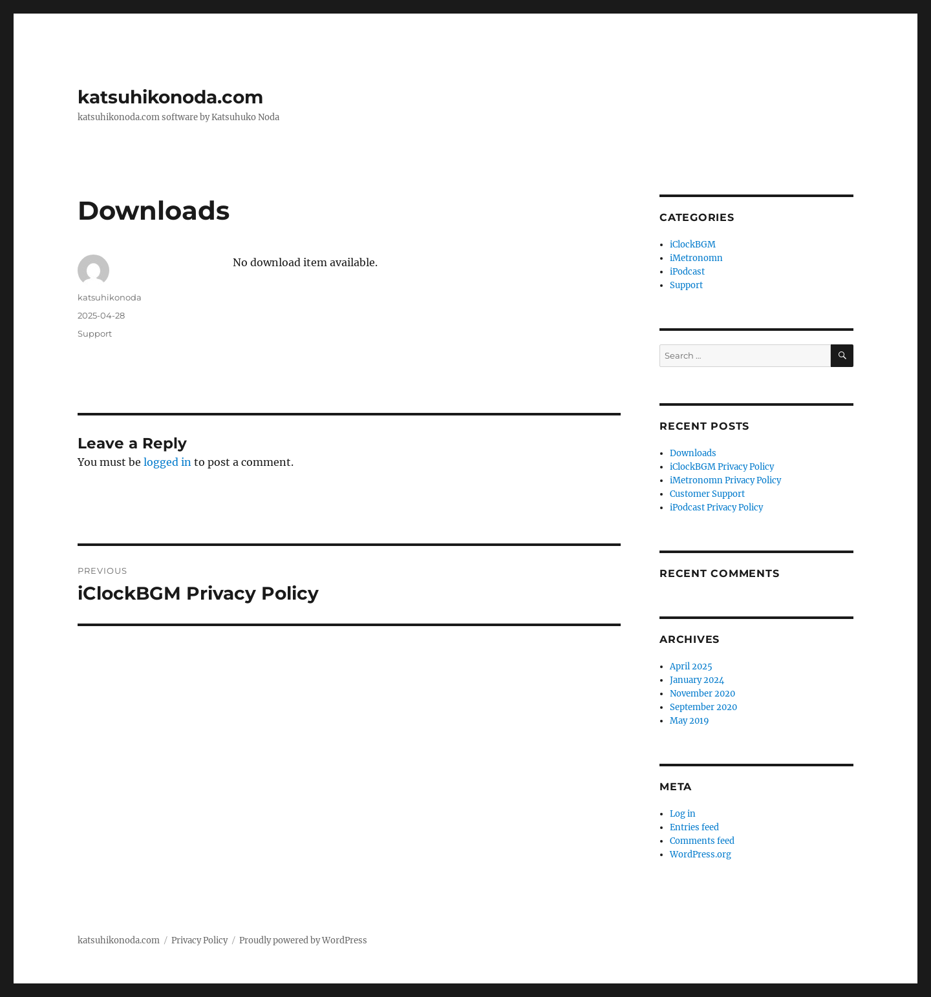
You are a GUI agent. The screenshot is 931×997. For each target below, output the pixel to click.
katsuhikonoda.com (170, 97)
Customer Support (707, 493)
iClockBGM (693, 244)
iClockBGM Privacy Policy (722, 466)
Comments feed (702, 840)
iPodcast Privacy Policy (716, 507)
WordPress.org (700, 854)
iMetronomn (696, 258)
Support (95, 333)
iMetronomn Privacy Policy (725, 480)
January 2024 (697, 680)
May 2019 (689, 720)
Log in (683, 813)
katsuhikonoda (110, 297)
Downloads (693, 453)
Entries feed (694, 827)
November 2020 (702, 693)
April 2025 (691, 666)
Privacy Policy (199, 940)
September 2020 (703, 707)
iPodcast (687, 271)
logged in (167, 462)
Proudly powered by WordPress (303, 940)
